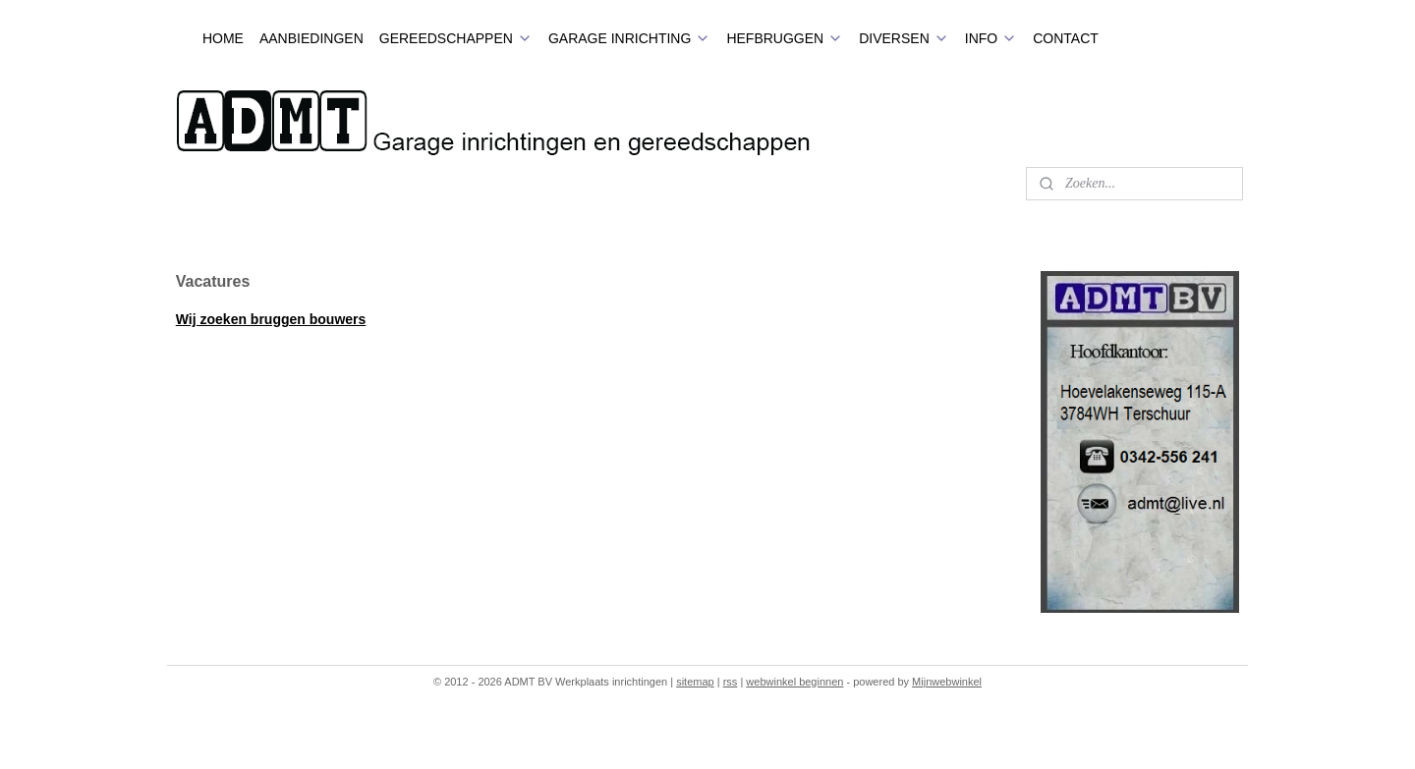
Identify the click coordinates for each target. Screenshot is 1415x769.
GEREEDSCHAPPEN (456, 38)
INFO (991, 38)
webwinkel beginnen (794, 681)
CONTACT (1066, 38)
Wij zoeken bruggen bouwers (271, 319)
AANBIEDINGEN (311, 38)
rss (730, 681)
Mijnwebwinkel (947, 681)
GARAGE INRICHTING (629, 38)
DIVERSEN (904, 38)
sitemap (695, 681)
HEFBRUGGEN (784, 38)
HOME (223, 38)
